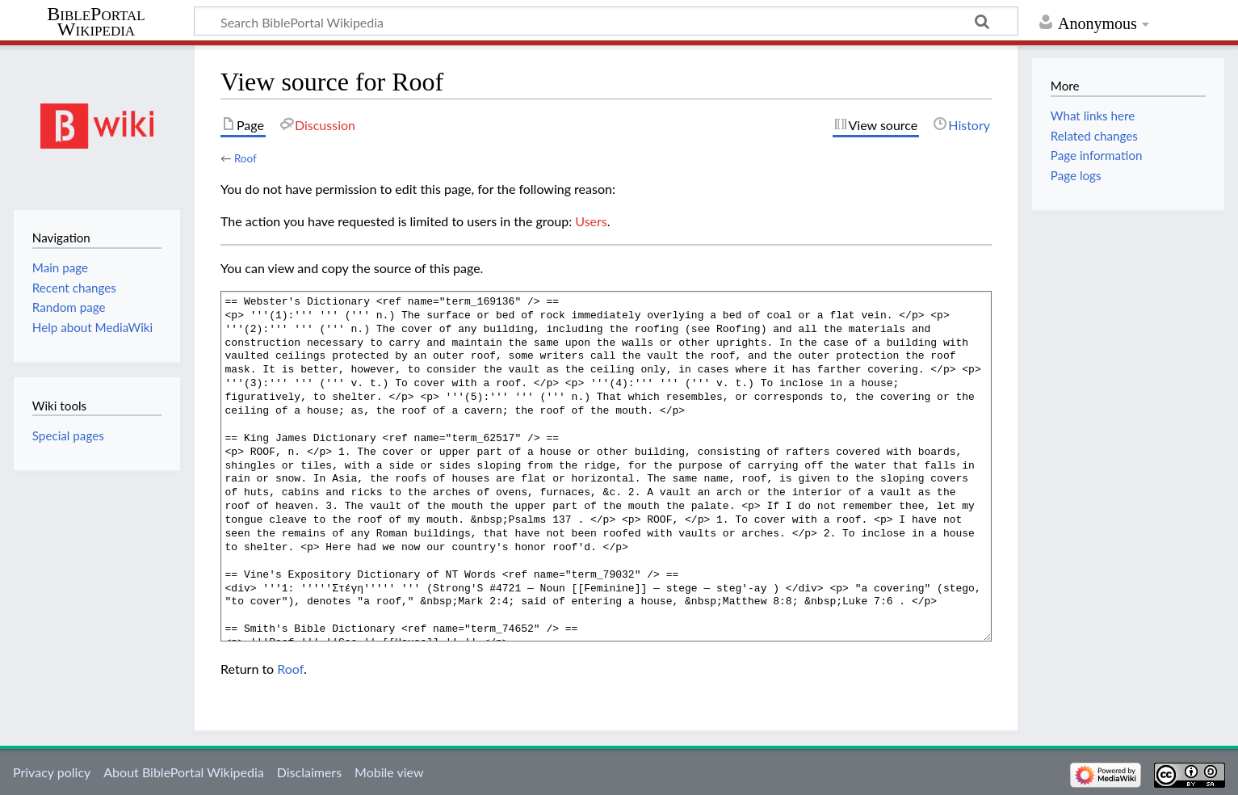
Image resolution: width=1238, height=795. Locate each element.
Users (590, 221)
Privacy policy (51, 772)
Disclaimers (309, 772)
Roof (245, 158)
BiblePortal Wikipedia (96, 21)
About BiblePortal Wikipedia (183, 772)
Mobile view (389, 772)
